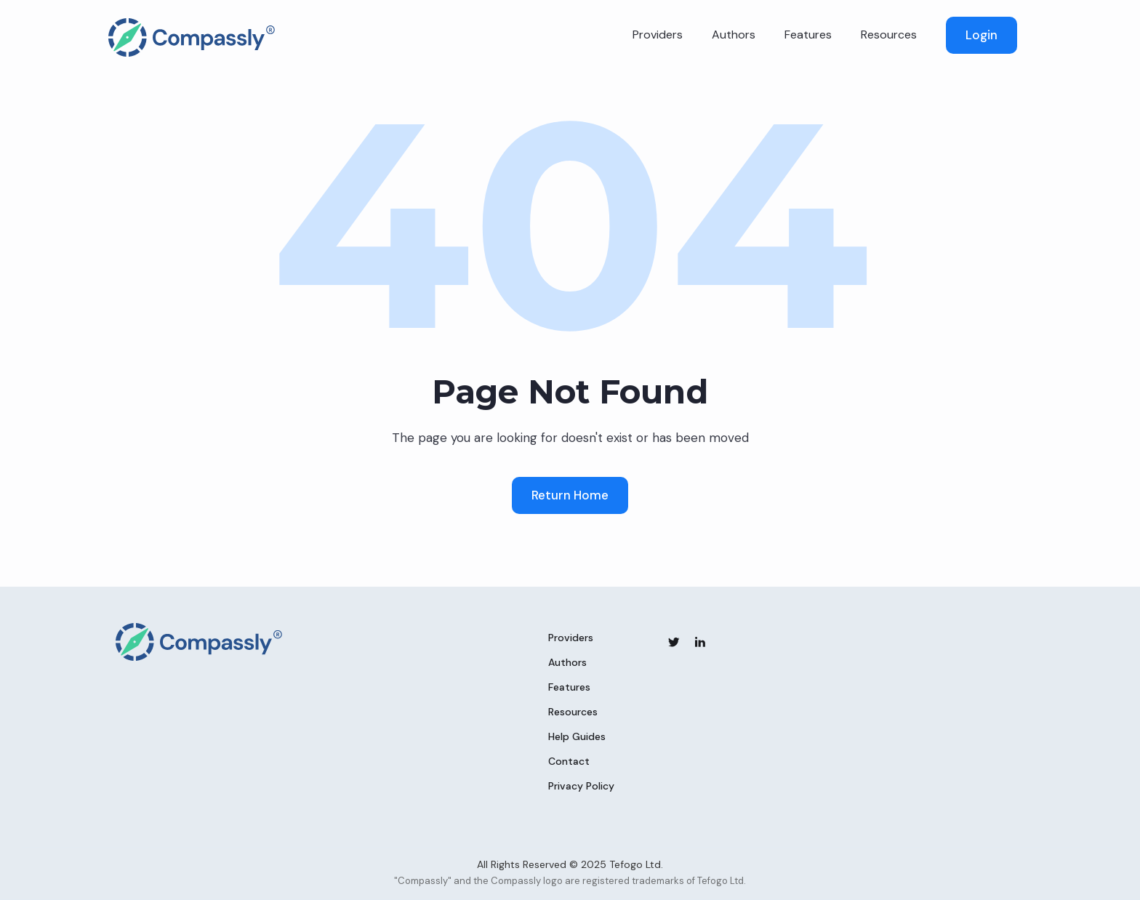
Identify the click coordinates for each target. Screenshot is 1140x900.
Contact (569, 761)
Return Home (570, 495)
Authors (733, 34)
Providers (658, 34)
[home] (192, 37)
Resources (889, 34)
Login (982, 35)
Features (808, 34)
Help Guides (577, 736)
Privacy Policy (581, 786)
